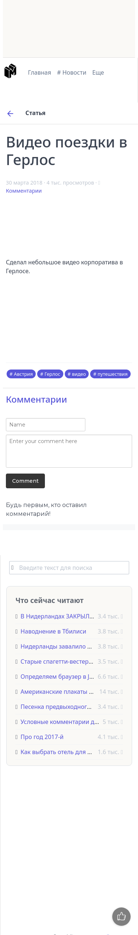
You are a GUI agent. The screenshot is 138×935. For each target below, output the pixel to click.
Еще (98, 72)
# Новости (71, 72)
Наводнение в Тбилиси (53, 631)
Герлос (52, 374)
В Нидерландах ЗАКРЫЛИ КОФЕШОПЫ (76, 616)
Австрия (23, 374)
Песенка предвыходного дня (62, 707)
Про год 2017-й (42, 737)
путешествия (112, 374)
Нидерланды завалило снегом (64, 646)
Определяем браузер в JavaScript (68, 676)
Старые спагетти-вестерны (59, 661)
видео (79, 374)
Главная (39, 72)
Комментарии (24, 190)
